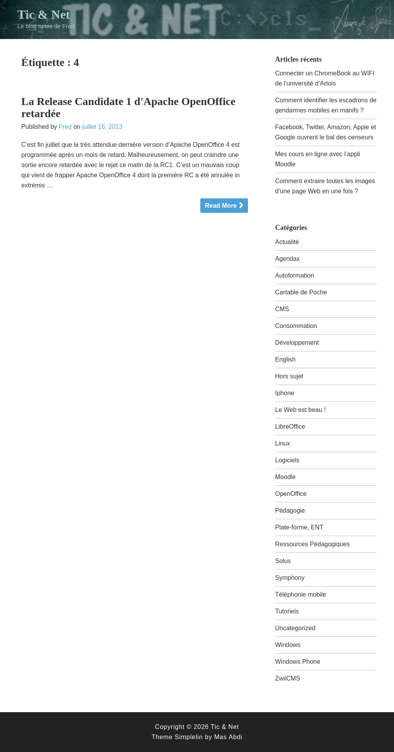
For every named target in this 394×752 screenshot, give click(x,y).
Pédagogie (290, 510)
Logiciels (287, 460)
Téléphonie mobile (300, 594)
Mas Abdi (228, 737)
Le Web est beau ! (300, 409)
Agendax (287, 258)
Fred (65, 126)
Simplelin (189, 737)
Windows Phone (298, 661)
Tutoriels (287, 611)
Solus (283, 561)
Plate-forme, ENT (299, 527)
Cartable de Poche (301, 292)
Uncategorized (295, 628)
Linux (282, 443)
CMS (282, 309)
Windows (288, 645)
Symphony (290, 577)
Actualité (287, 242)
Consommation (296, 326)
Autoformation (294, 275)
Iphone (284, 393)
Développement (297, 342)
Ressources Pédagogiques (312, 544)
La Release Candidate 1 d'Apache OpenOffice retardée (128, 107)
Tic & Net (44, 14)
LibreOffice (290, 426)
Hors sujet (289, 376)
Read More (221, 205)
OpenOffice (291, 493)
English (285, 359)
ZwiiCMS (287, 678)
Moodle (285, 477)
